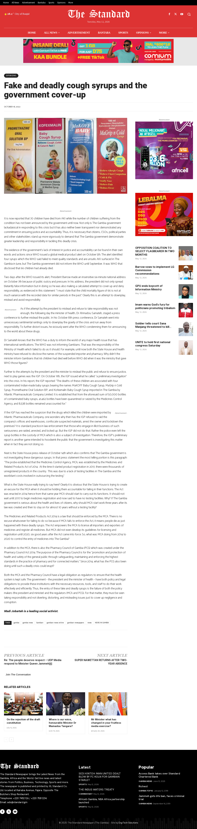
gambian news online (55, 622)
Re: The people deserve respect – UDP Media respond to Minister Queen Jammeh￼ (32, 662)
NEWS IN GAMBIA (102, 622)
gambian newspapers (75, 622)
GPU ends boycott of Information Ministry (149, 287)
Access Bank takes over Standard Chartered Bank (159, 775)
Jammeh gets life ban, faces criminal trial (161, 797)
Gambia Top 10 (146, 790)
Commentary (85, 794)
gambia (16, 622)
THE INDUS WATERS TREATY (96, 789)
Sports (83, 784)
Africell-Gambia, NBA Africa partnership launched (102, 800)
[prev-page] (6, 740)
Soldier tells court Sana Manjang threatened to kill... (153, 325)
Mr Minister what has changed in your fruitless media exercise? (106, 722)
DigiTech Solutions (128, 822)
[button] (189, 14)
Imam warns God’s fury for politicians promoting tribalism (155, 306)
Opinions (11, 76)
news (89, 622)
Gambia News (145, 781)
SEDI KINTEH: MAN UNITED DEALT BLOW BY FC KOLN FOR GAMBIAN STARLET (100, 776)
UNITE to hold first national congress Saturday (152, 343)
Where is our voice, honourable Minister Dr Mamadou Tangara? (62, 722)
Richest (143, 786)
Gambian (39, 622)
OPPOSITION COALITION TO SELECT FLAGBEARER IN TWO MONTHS (154, 251)
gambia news (28, 622)
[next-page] (11, 740)
